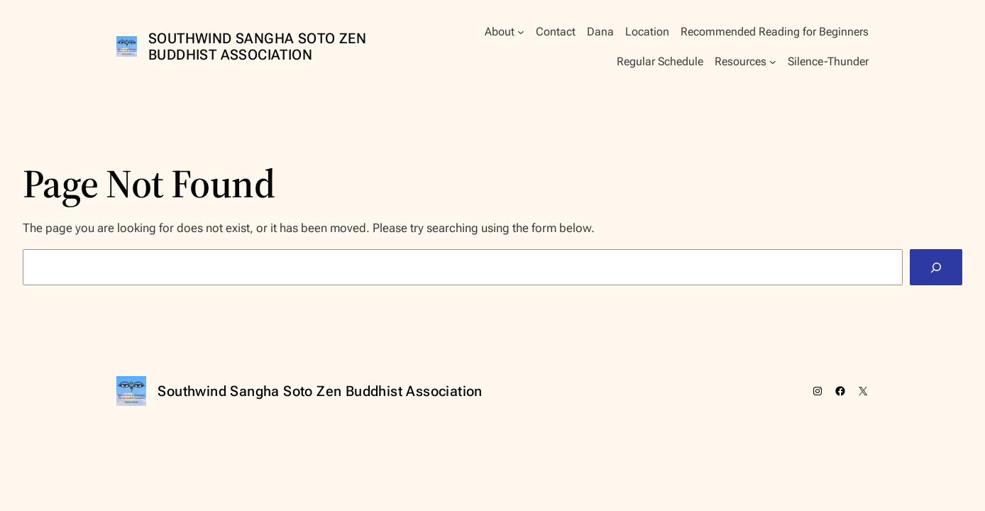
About (499, 31)
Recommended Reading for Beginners (775, 31)
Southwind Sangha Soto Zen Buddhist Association (257, 46)
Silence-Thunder (828, 61)
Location (647, 31)
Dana (600, 31)
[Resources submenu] (772, 61)
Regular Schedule (660, 61)
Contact (556, 31)
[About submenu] (520, 31)
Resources (740, 61)
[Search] (936, 267)
